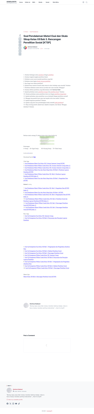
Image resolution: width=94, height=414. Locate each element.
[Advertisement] (47, 17)
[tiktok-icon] (19, 404)
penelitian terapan (43, 92)
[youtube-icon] (16, 404)
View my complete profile (14, 399)
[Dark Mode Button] (83, 2)
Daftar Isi (27, 2)
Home (21, 2)
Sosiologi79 (11, 2)
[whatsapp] (20, 45)
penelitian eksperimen (60, 94)
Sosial (47, 2)
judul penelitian (59, 102)
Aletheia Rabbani (18, 389)
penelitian (51, 75)
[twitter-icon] (10, 404)
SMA (33, 2)
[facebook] (20, 39)
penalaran (41, 75)
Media (40, 2)
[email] (20, 54)
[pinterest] (20, 51)
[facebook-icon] (7, 404)
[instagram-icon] (13, 404)
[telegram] (20, 48)
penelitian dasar (55, 92)
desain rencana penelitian (43, 81)
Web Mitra (56, 2)
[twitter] (20, 42)
